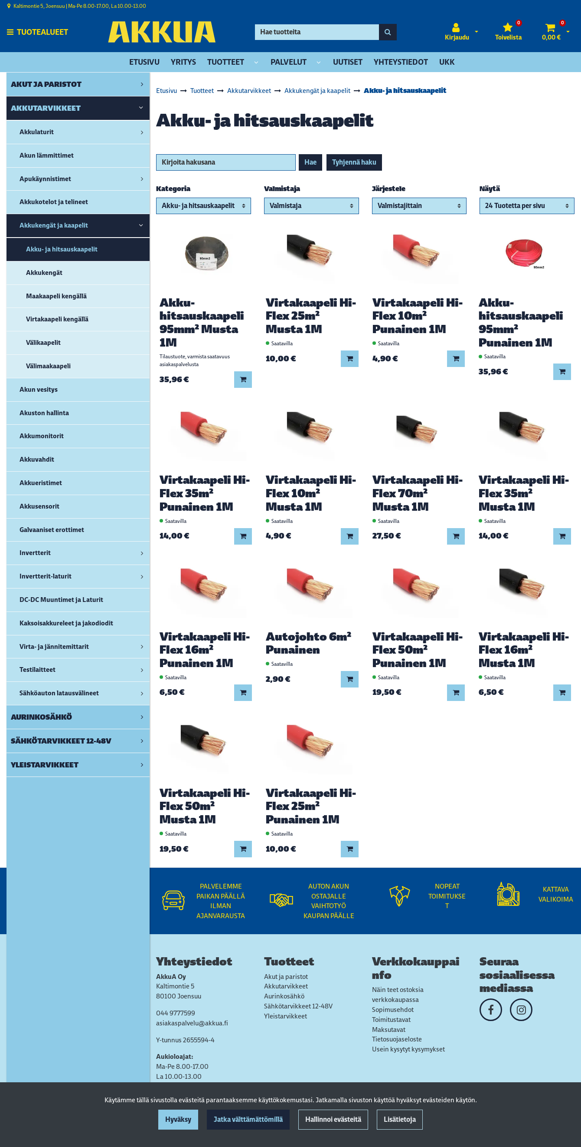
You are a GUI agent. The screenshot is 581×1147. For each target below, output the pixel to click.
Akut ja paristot (286, 976)
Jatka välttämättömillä (248, 1119)
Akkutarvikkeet (286, 986)
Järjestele (388, 188)
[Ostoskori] (551, 32)
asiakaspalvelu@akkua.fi (192, 1023)
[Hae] (317, 32)
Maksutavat (388, 1029)
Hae (310, 162)
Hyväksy (178, 1119)
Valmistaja (282, 188)
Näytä (490, 188)
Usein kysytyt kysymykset (408, 1049)
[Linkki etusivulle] (162, 32)
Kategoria (173, 188)
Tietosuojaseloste (397, 1039)
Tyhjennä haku (354, 162)
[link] (142, 84)
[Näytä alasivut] (256, 63)
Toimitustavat (391, 1019)
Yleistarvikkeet (285, 1016)
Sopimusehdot (393, 1009)
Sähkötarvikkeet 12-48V (298, 1006)
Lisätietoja (400, 1119)
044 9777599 (175, 1013)
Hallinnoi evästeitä (333, 1119)
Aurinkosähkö (284, 996)
